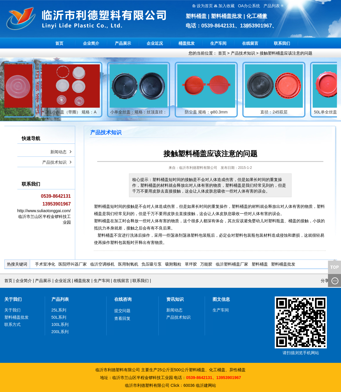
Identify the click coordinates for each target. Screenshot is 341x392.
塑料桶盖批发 (283, 264)
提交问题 (122, 310)
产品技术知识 (243, 53)
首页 (59, 43)
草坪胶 (191, 264)
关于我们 (13, 299)
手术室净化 (45, 264)
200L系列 (60, 331)
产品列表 (60, 299)
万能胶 (206, 264)
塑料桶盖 (260, 264)
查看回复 (122, 318)
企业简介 (91, 43)
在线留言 (250, 43)
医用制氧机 (128, 264)
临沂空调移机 (102, 264)
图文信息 (221, 299)
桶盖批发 (186, 43)
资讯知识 (175, 299)
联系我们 (282, 43)
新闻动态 (58, 152)
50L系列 (58, 317)
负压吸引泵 (151, 264)
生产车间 (218, 43)
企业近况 (155, 43)
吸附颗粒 (173, 264)
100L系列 (60, 324)
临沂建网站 (206, 385)
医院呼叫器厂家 (72, 264)
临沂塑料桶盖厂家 (232, 264)
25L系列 (58, 310)
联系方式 (12, 324)
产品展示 (123, 43)
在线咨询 (123, 299)
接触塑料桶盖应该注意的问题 (286, 53)
